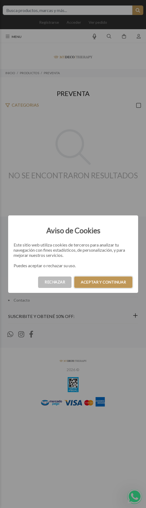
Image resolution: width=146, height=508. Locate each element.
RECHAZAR (55, 282)
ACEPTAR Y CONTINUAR (103, 282)
